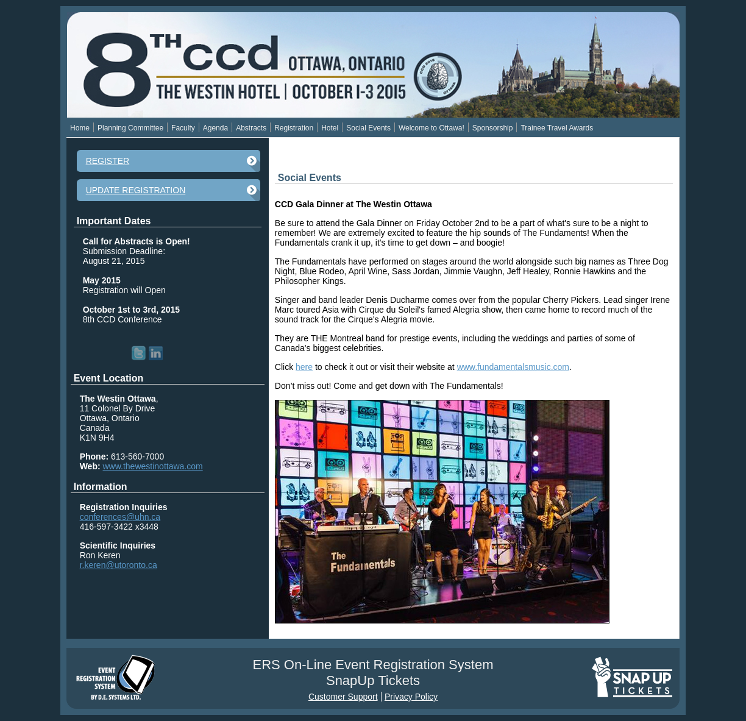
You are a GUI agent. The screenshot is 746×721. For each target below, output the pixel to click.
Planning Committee (130, 128)
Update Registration (136, 190)
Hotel (329, 128)
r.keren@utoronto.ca (118, 565)
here (304, 367)
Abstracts (251, 128)
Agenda (215, 128)
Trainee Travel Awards (556, 128)
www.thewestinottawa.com (153, 466)
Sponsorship (492, 128)
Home (80, 128)
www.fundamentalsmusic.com (513, 367)
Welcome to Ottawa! (431, 128)
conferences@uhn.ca (120, 517)
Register (108, 161)
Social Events (368, 128)
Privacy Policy (411, 696)
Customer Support (343, 696)
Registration (293, 128)
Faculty (183, 128)
